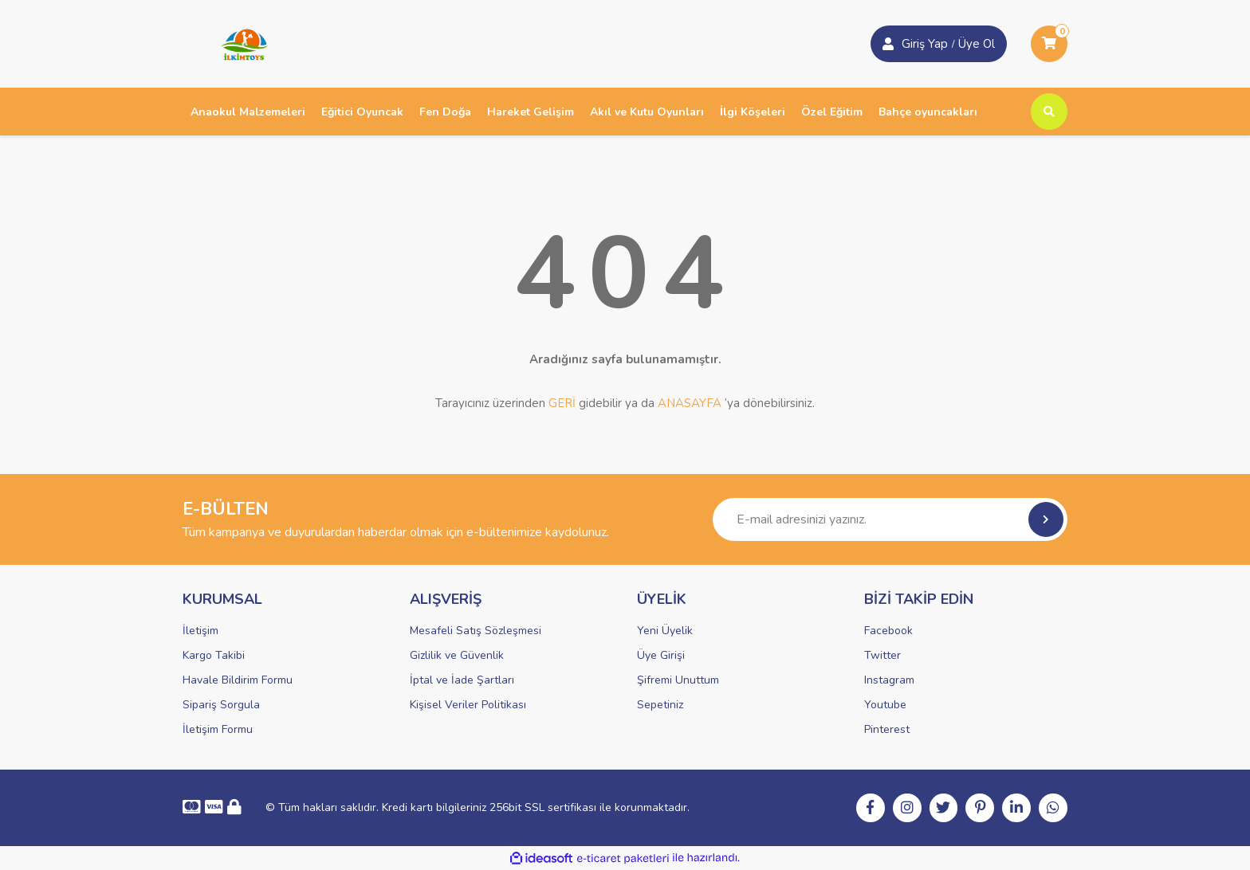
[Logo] (239, 43)
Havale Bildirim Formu (238, 680)
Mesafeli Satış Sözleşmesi (475, 630)
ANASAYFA (689, 403)
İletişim (200, 630)
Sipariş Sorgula (221, 704)
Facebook (888, 630)
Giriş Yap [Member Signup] (925, 44)
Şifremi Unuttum (678, 680)
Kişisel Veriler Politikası (468, 704)
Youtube (885, 704)
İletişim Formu (218, 729)
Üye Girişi (661, 655)
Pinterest (887, 729)
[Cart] (1049, 43)
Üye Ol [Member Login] (976, 44)
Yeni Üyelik (665, 630)
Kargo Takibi (214, 655)
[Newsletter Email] (890, 519)
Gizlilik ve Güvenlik (457, 655)
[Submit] (1045, 519)
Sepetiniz (660, 704)
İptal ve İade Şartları (462, 680)
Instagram (889, 680)
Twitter (882, 655)
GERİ (562, 403)
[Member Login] (888, 43)
